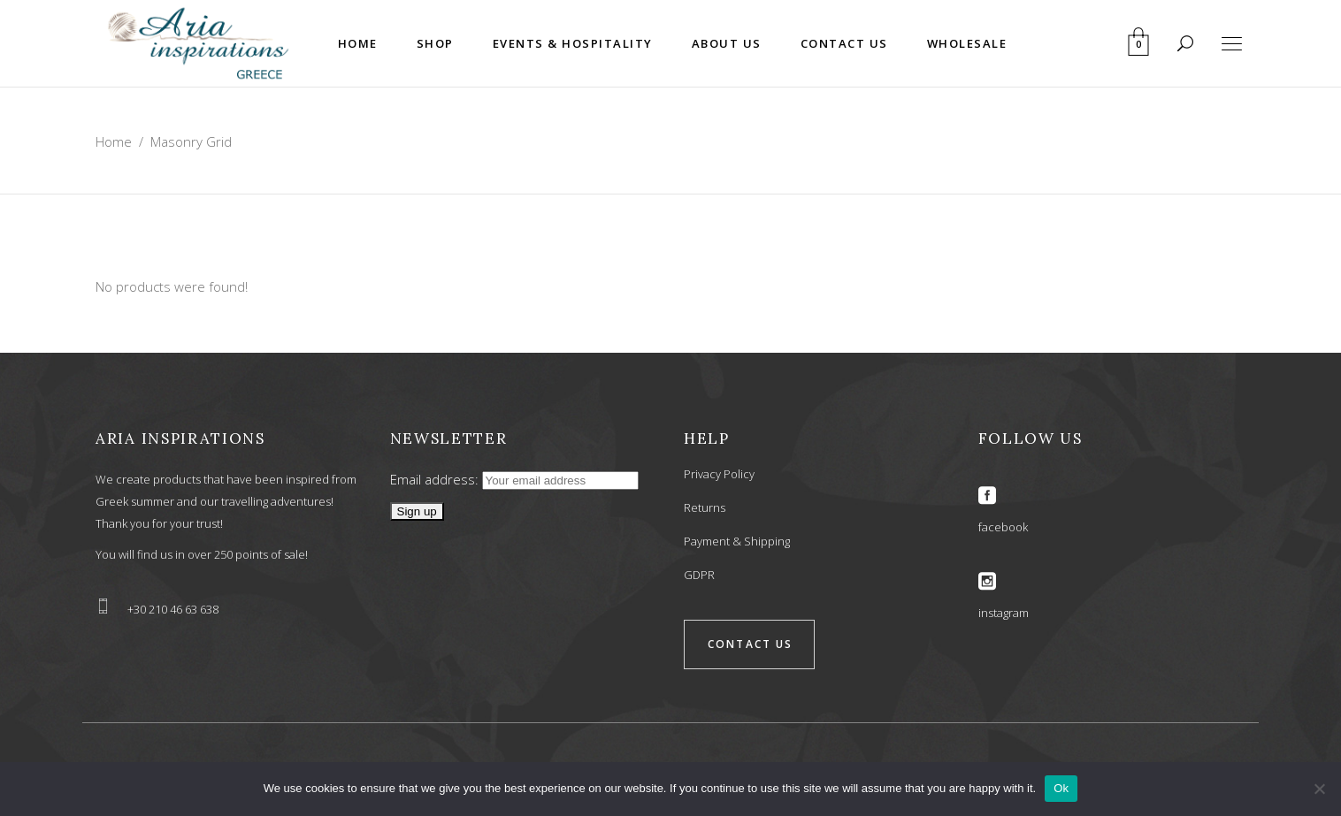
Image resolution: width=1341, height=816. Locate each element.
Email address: (514, 479)
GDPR (699, 575)
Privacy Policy (719, 474)
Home (114, 141)
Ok (1061, 788)
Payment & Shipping (737, 541)
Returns (704, 507)
